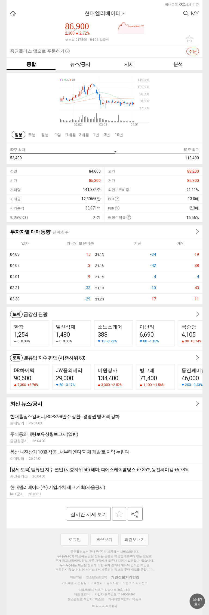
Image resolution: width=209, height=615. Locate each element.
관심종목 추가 (189, 38)
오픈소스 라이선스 (135, 583)
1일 (58, 135)
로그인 (75, 539)
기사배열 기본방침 (74, 583)
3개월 (84, 135)
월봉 (45, 135)
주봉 (32, 135)
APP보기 (104, 539)
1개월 (71, 135)
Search (186, 13)
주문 (193, 51)
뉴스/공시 (80, 64)
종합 (31, 64)
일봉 (18, 135)
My (195, 13)
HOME (13, 13)
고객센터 (97, 583)
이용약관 (76, 577)
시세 (129, 64)
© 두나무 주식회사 (104, 606)
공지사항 (113, 583)
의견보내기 (134, 539)
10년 (119, 135)
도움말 (117, 198)
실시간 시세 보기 (88, 514)
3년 (107, 135)
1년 (96, 135)
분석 (178, 64)
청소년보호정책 (96, 577)
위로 (197, 601)
